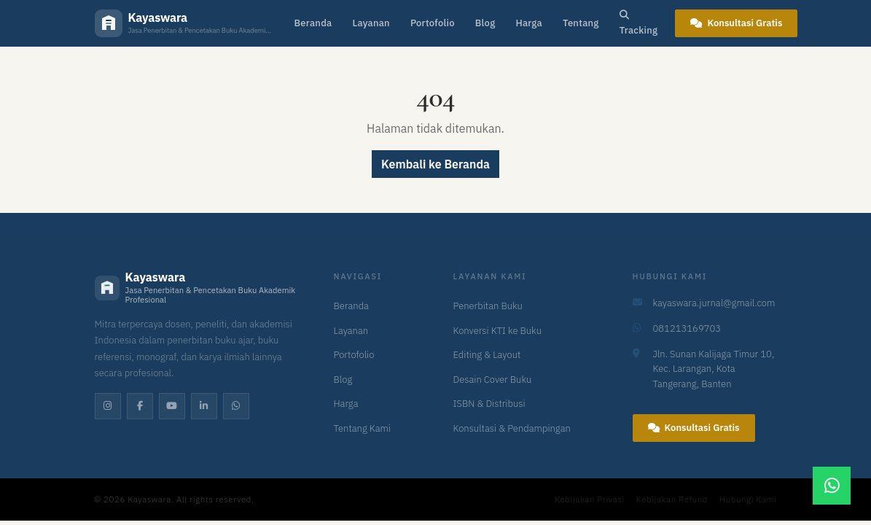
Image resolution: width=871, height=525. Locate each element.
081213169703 (687, 328)
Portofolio (432, 23)
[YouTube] (172, 406)
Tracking (639, 23)
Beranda (313, 23)
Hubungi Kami (747, 499)
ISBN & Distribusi (489, 403)
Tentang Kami (362, 428)
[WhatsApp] (236, 406)
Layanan (370, 23)
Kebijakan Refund (672, 499)
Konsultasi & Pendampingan (512, 428)
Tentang (581, 23)
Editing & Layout (487, 355)
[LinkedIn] (204, 406)
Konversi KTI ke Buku (497, 330)
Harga (528, 23)
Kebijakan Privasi (590, 499)
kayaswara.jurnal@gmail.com (714, 303)
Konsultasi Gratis (736, 23)
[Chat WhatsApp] (832, 486)
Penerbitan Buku (488, 306)
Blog (485, 23)
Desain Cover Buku (492, 379)
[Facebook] (140, 406)
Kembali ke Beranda (435, 164)
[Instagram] (108, 406)
